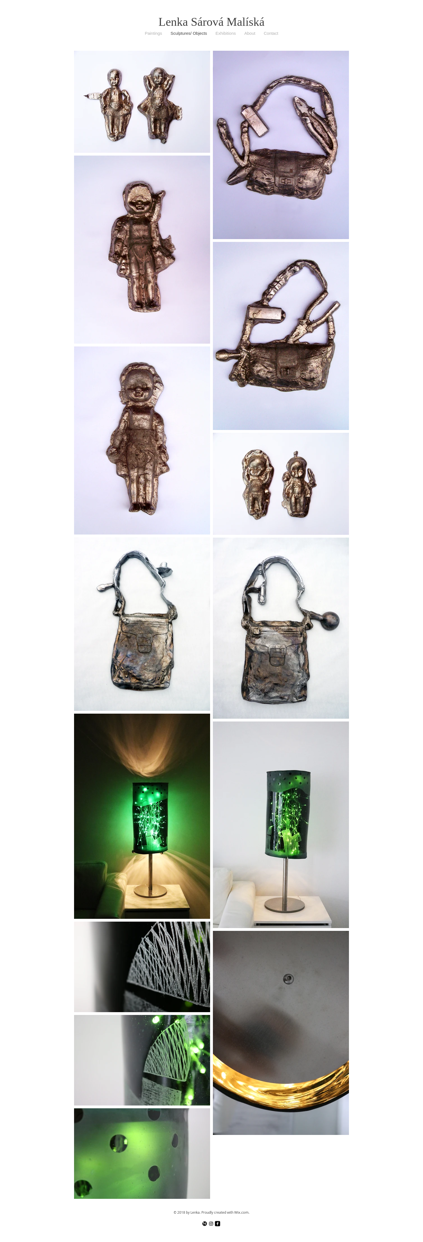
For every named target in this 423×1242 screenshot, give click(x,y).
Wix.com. (241, 1212)
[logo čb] (204, 1223)
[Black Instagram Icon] (211, 1223)
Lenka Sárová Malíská (211, 21)
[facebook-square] (217, 1223)
